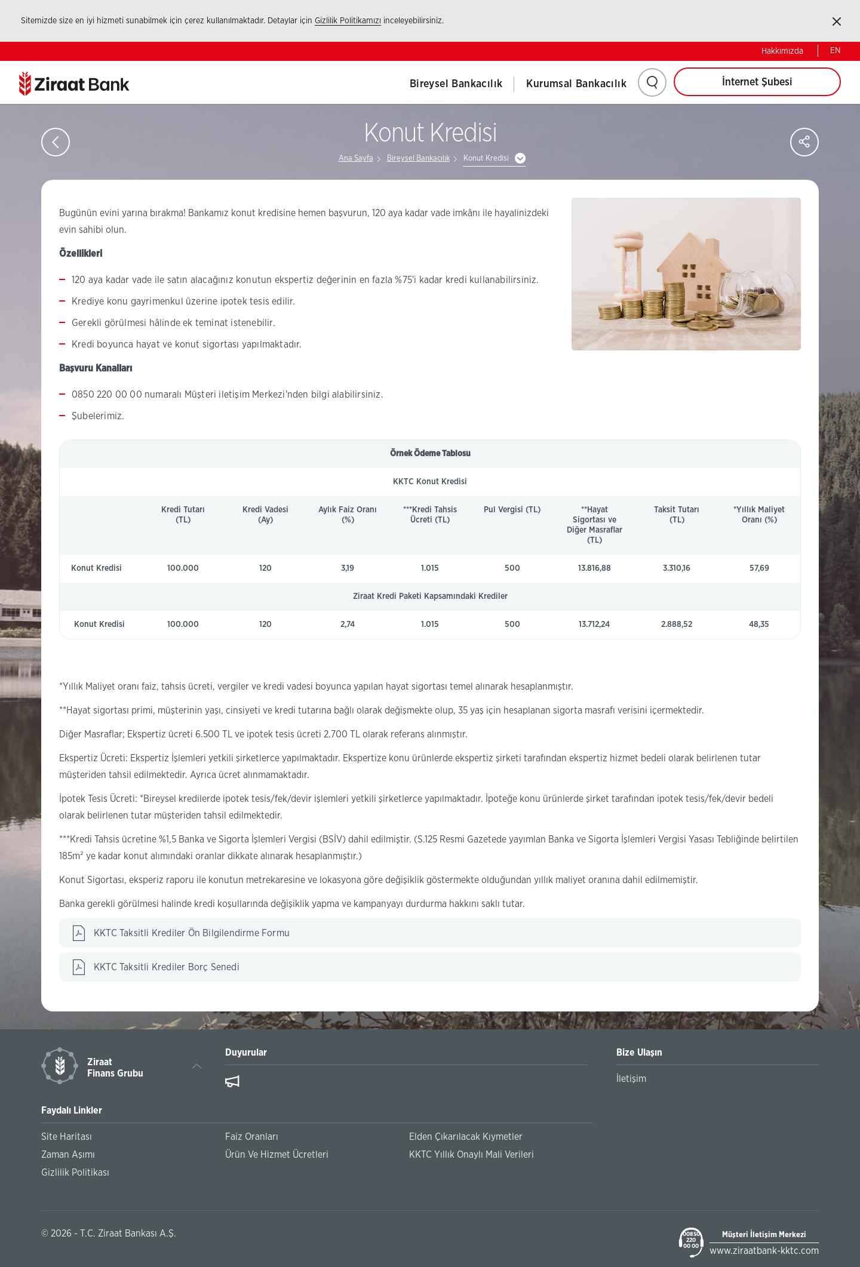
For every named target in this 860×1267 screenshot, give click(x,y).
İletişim (631, 1079)
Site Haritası (66, 1137)
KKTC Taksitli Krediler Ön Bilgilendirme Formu (192, 933)
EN (835, 51)
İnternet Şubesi (757, 82)
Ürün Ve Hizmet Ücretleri (276, 1155)
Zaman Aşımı (68, 1155)
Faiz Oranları (251, 1137)
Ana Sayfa (356, 158)
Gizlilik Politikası (75, 1172)
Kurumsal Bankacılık (576, 84)
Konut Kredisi (486, 158)
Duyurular (246, 1052)
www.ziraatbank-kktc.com (764, 1251)
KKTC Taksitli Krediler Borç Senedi (166, 967)
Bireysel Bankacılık (456, 84)
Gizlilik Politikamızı (348, 21)
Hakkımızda (782, 51)
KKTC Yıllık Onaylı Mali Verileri (471, 1155)
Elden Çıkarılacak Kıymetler (466, 1137)
